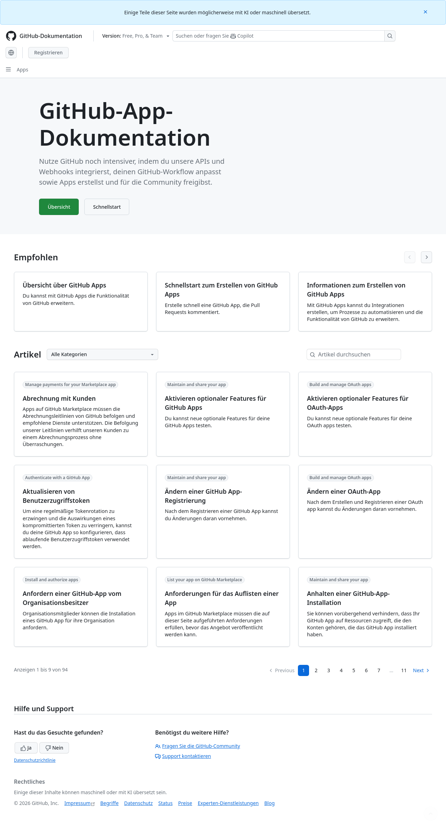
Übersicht (59, 207)
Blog (269, 803)
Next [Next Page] (421, 670)
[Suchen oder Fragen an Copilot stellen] (283, 35)
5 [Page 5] (353, 670)
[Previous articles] (409, 257)
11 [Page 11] (404, 670)
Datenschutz (138, 803)
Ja (26, 747)
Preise (185, 803)
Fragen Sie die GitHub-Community (197, 746)
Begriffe (109, 803)
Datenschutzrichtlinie (34, 760)
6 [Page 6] (366, 670)
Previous (281, 670)
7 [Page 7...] (378, 670)
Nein (54, 747)
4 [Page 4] (341, 670)
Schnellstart (107, 207)
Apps (22, 69)
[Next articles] (426, 257)
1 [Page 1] (303, 670)
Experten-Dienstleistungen (228, 803)
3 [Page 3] (328, 670)
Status (165, 803)
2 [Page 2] (316, 670)
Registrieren (48, 52)
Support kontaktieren (183, 756)
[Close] (426, 11)
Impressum (77, 803)
